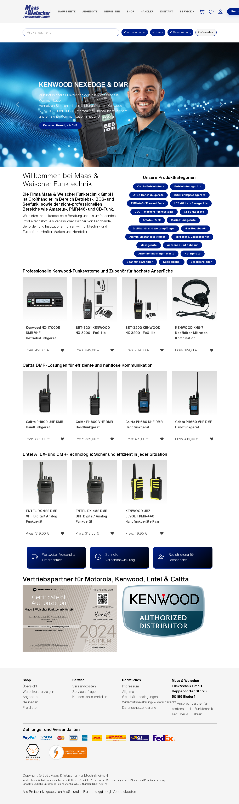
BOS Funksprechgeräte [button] (189, 195)
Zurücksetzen (206, 32)
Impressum (130, 686)
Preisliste (29, 707)
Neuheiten (112, 11)
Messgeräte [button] (149, 245)
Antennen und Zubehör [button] (182, 245)
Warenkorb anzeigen (38, 691)
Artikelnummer (135, 32)
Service (186, 11)
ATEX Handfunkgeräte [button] (148, 195)
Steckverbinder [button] (201, 261)
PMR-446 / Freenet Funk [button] (147, 203)
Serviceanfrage (84, 691)
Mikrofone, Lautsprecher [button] (192, 236)
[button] (18, 104)
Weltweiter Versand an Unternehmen (54, 557)
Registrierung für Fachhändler (176, 557)
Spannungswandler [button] (140, 261)
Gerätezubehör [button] (195, 228)
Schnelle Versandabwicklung (115, 557)
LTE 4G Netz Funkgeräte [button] (190, 203)
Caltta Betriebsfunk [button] (150, 186)
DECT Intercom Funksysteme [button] (154, 211)
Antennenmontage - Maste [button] (156, 253)
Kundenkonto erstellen (89, 696)
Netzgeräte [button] (192, 253)
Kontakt (166, 11)
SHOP (130, 11)
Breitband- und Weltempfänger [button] (153, 228)
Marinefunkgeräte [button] (183, 220)
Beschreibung (180, 32)
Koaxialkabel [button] (171, 261)
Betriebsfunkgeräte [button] (187, 186)
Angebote (90, 11)
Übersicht (30, 686)
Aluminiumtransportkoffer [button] (147, 236)
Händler (147, 11)
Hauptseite (67, 11)
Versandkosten (84, 686)
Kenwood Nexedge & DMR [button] (60, 125)
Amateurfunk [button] (152, 220)
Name (157, 32)
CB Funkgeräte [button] (194, 211)
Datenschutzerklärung (139, 707)
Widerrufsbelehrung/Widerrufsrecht (149, 702)
